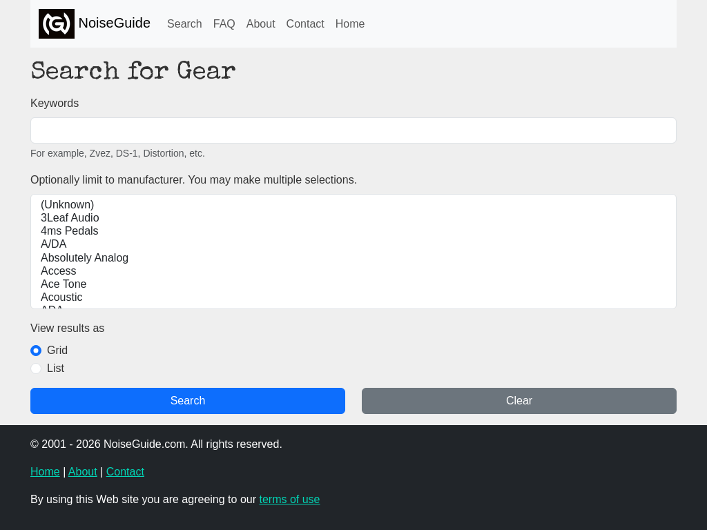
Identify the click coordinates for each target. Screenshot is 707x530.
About (260, 24)
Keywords (54, 103)
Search (184, 24)
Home (350, 24)
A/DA (353, 244)
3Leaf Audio (353, 218)
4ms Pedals (353, 231)
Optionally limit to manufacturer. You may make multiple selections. (193, 180)
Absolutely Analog (353, 258)
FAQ (224, 24)
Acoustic (353, 297)
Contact (306, 24)
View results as (67, 328)
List (55, 368)
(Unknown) (353, 205)
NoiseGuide (95, 24)
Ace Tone (353, 284)
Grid (57, 350)
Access (353, 271)
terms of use (289, 499)
